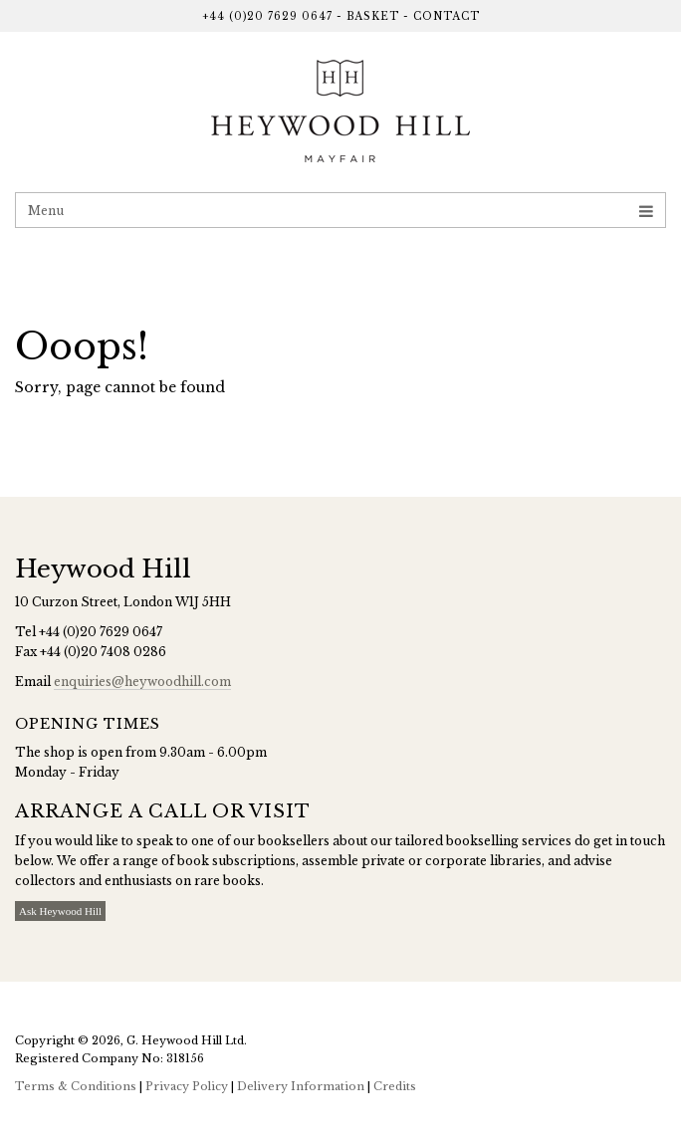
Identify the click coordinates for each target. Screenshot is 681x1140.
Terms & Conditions (75, 1086)
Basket (372, 16)
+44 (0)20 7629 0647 (267, 16)
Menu (340, 210)
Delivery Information (300, 1086)
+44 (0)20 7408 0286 (103, 651)
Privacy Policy (186, 1086)
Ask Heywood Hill (60, 911)
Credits (394, 1086)
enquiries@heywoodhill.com (142, 681)
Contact (446, 16)
